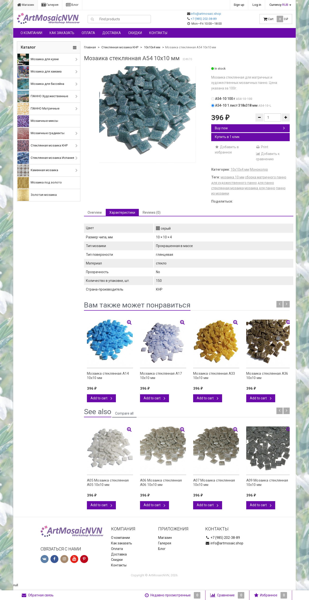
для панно (266, 183)
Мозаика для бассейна (40, 84)
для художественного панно (234, 183)
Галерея (50, 5)
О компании (31, 33)
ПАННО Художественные (42, 96)
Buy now (250, 128)
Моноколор (259, 169)
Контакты (158, 33)
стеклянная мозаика (227, 188)
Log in (257, 5)
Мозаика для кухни (38, 59)
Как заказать (61, 33)
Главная (90, 47)
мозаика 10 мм (232, 177)
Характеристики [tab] (122, 212)
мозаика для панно (260, 188)
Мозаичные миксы (37, 121)
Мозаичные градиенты (40, 133)
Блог (72, 5)
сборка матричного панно (265, 177)
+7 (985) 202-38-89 (204, 19)
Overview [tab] (95, 212)
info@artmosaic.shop (206, 13)
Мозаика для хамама (39, 72)
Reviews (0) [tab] (152, 212)
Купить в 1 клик (227, 137)
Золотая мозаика (37, 195)
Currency (278, 5)
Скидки (135, 33)
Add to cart (101, 398)
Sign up (239, 5)
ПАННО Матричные (38, 109)
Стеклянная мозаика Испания (45, 158)
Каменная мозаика (37, 170)
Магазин (25, 5)
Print (262, 147)
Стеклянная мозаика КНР (42, 146)
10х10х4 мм (152, 47)
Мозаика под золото (39, 183)
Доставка (111, 33)
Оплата (88, 33)
